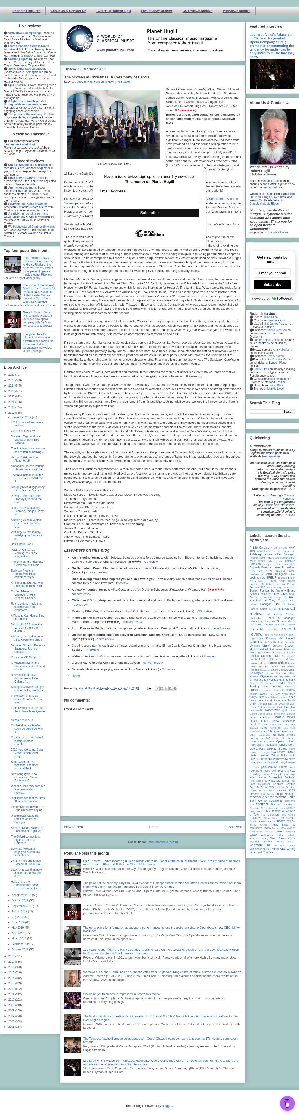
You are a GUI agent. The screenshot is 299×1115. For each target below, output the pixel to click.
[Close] (205, 168)
